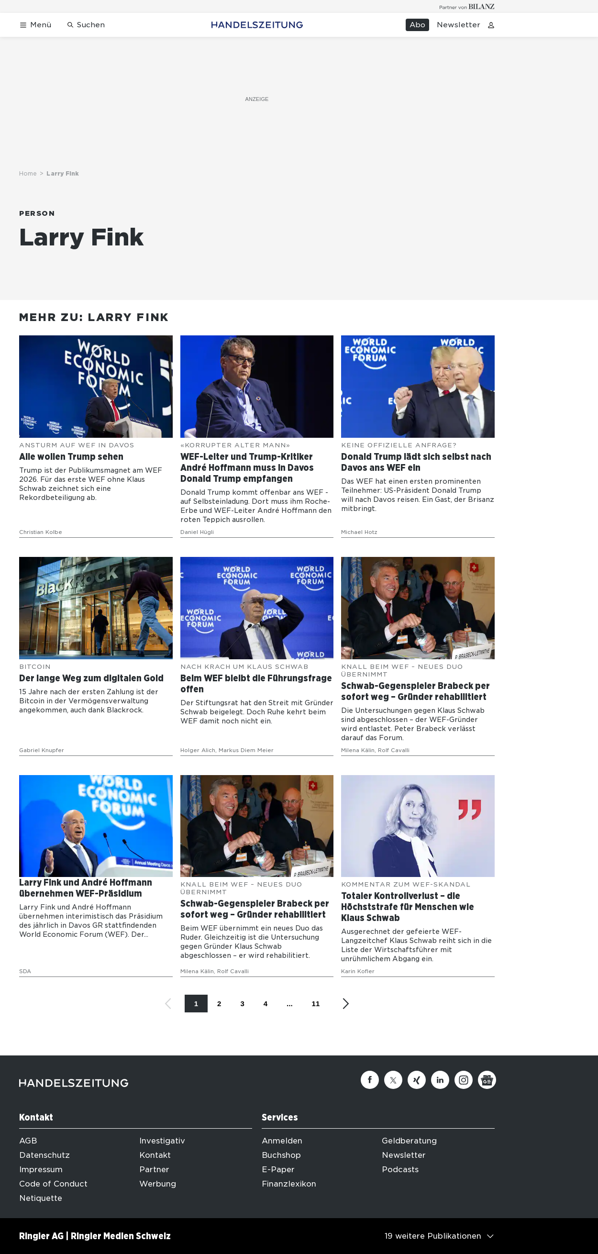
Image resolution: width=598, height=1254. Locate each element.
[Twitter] (393, 1080)
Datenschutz (44, 1155)
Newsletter (458, 25)
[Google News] (487, 1080)
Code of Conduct (53, 1183)
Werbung (157, 1183)
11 (316, 1003)
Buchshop (281, 1155)
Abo (417, 25)
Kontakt (155, 1155)
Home (28, 173)
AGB (28, 1140)
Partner (154, 1169)
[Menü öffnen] (35, 25)
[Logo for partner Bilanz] (467, 6)
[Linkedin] (440, 1080)
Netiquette (40, 1198)
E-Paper (278, 1169)
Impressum (41, 1169)
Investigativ (162, 1140)
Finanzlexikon (289, 1183)
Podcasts (400, 1169)
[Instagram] (463, 1080)
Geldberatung (409, 1140)
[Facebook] (370, 1080)
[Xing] (417, 1080)
